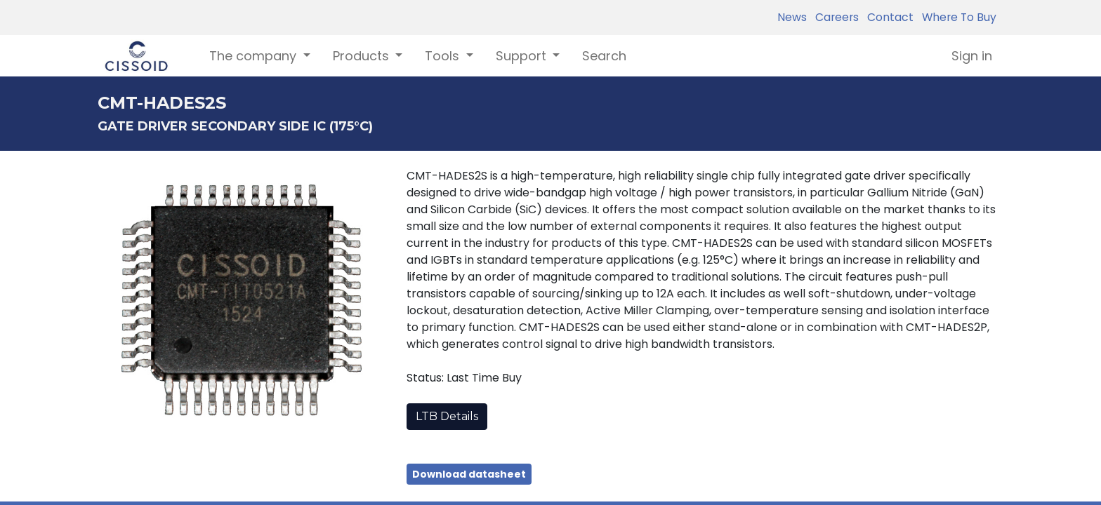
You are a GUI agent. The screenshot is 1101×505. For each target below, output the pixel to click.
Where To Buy (956, 17)
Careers (834, 17)
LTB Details (447, 416)
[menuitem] (604, 55)
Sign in (971, 56)
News (792, 17)
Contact (888, 17)
